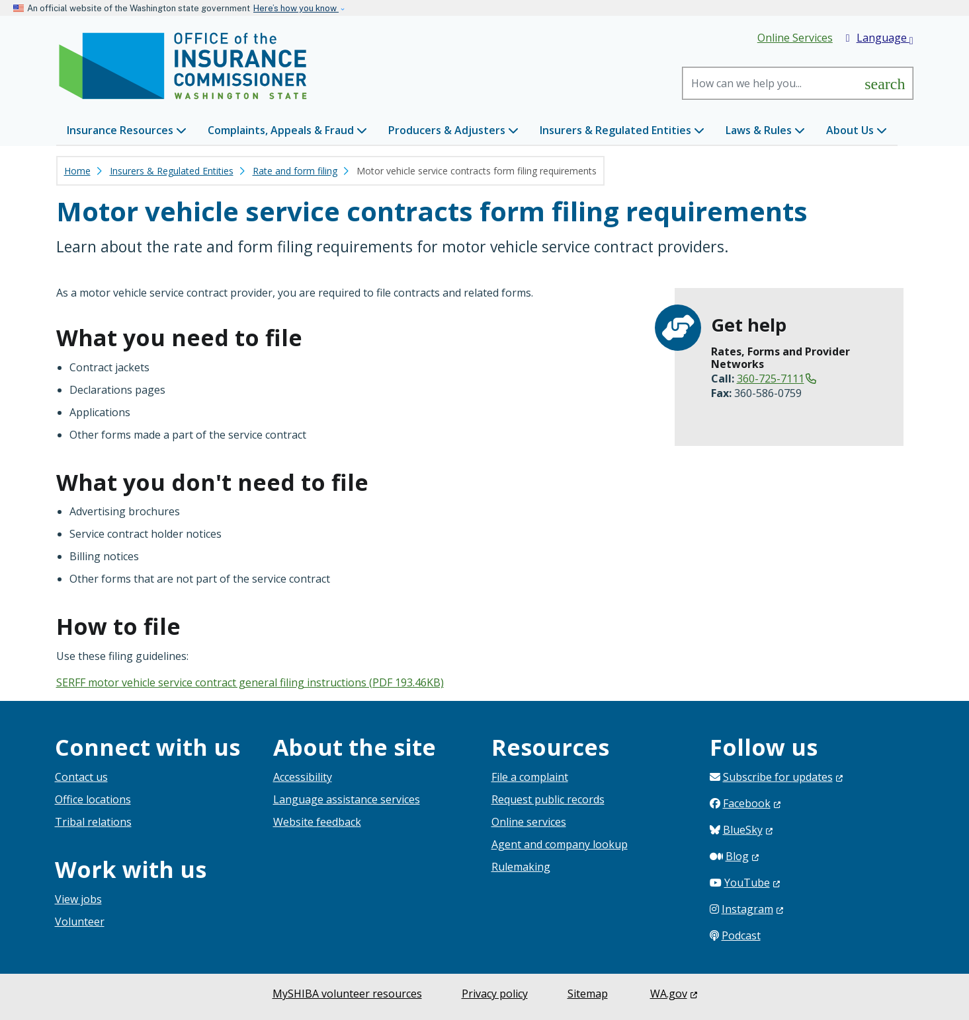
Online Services (795, 37)
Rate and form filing (295, 170)
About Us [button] (856, 130)
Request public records (548, 799)
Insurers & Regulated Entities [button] (622, 130)
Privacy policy (495, 993)
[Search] (771, 83)
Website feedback (317, 822)
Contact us (81, 777)
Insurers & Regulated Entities (171, 170)
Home (77, 170)
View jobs (78, 899)
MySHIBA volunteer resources (347, 993)
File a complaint (529, 777)
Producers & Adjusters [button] (453, 130)
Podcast (741, 935)
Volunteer (80, 921)
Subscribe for (783, 777)
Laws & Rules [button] (765, 130)
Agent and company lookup (559, 844)
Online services (528, 822)
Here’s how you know (296, 8)
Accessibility (302, 777)
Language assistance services (346, 799)
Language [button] (879, 38)
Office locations (93, 799)
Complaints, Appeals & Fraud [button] (287, 130)
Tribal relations (93, 822)
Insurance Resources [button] (127, 130)
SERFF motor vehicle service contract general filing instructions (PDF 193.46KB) (250, 682)
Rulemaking (520, 866)
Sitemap (588, 993)
